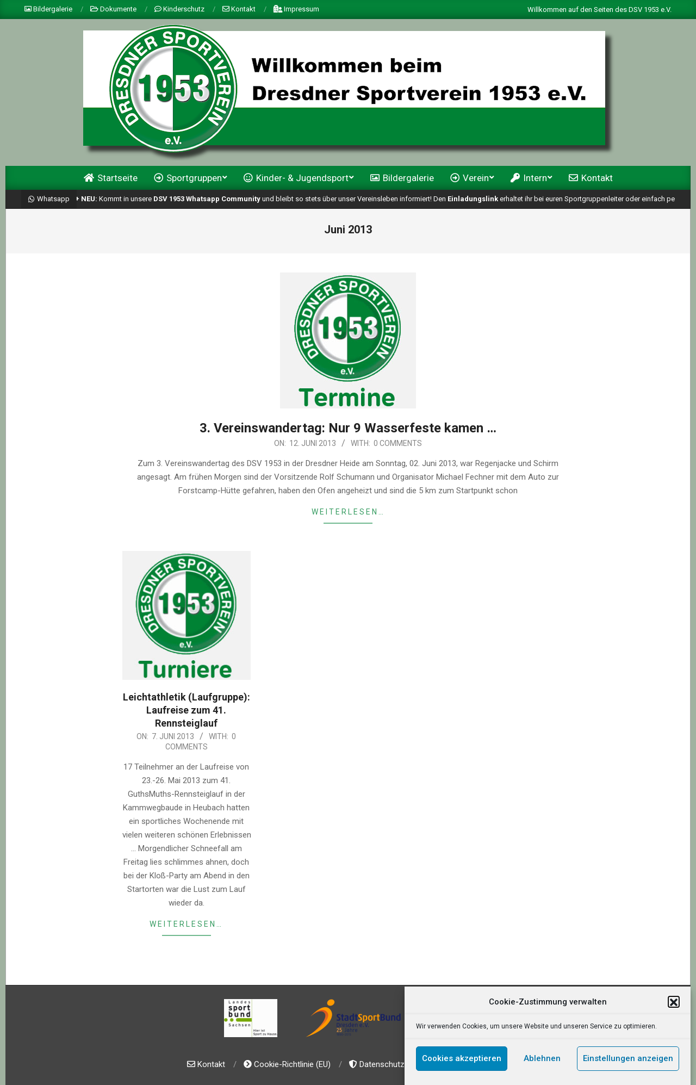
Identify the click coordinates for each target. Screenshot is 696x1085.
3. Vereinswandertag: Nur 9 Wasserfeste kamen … (348, 428)
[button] (673, 1007)
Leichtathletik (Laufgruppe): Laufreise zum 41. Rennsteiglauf (186, 710)
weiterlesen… (348, 511)
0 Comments (398, 443)
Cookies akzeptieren (461, 1064)
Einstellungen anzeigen (628, 1064)
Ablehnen (542, 1064)
